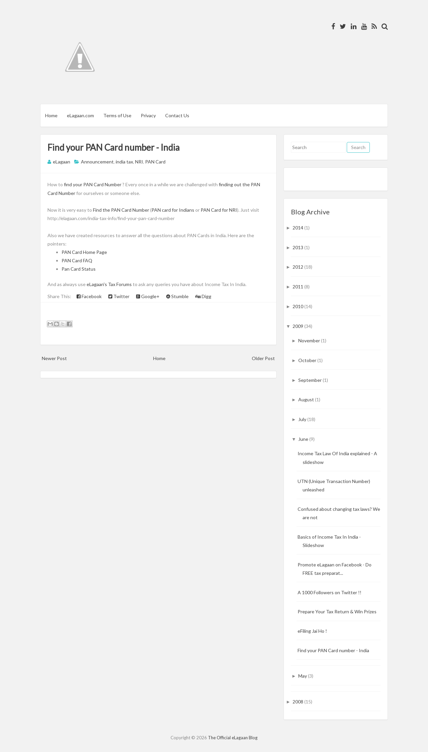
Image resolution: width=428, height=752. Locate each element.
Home (51, 115)
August (306, 399)
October (307, 360)
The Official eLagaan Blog (232, 737)
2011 (298, 286)
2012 (298, 267)
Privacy (148, 115)
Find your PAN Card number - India (113, 147)
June (303, 439)
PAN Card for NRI (219, 210)
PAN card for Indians (172, 210)
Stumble (177, 296)
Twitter (118, 296)
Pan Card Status (79, 269)
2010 (298, 306)
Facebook (89, 296)
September (310, 380)
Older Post (263, 358)
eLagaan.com (80, 115)
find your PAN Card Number (92, 184)
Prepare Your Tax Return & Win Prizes (337, 611)
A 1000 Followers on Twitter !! (329, 592)
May (303, 676)
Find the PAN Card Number (121, 210)
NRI (139, 161)
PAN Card (155, 161)
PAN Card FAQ (77, 260)
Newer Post (54, 358)
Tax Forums (120, 284)
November (309, 340)
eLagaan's (97, 284)
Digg (203, 296)
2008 (298, 701)
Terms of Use (117, 115)
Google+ (147, 296)
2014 (298, 227)
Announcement (97, 161)
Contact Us (177, 115)
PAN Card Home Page (84, 252)
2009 (298, 326)
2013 (298, 247)
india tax (124, 161)
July (302, 419)
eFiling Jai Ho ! (312, 631)
